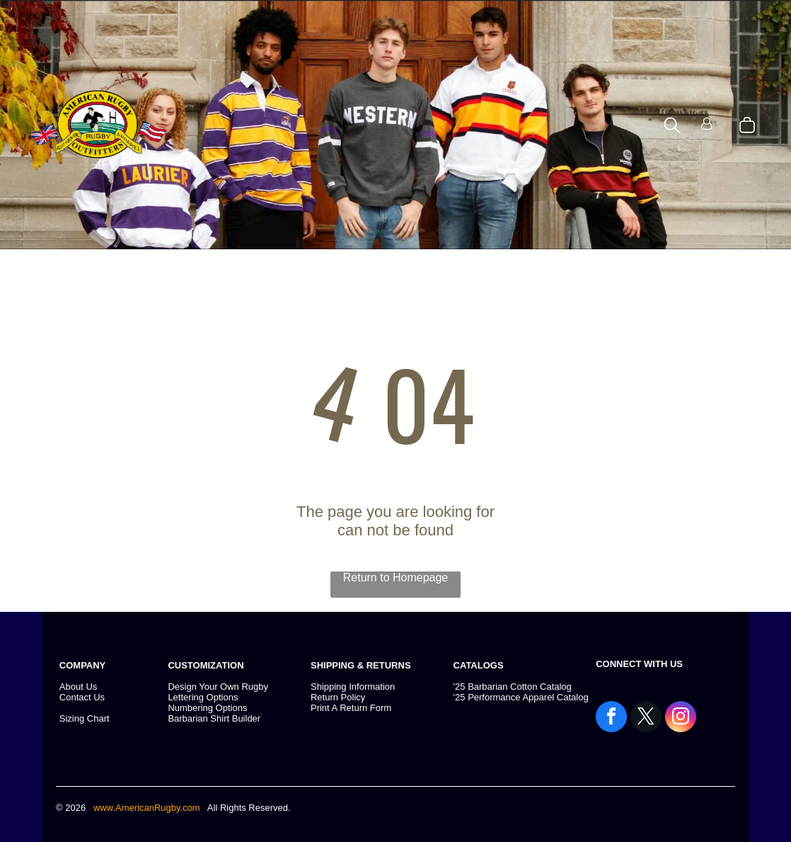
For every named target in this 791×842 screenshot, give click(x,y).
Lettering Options (203, 697)
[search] (672, 126)
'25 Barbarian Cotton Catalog (513, 686)
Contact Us (82, 697)
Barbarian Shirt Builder (214, 718)
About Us (78, 686)
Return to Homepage (396, 577)
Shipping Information (353, 686)
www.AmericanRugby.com (147, 807)
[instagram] (680, 718)
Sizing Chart (84, 718)
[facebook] (611, 718)
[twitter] (646, 718)
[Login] (706, 125)
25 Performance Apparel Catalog (522, 697)
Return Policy (338, 697)
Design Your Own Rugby (218, 686)
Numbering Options (207, 707)
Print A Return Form (351, 707)
